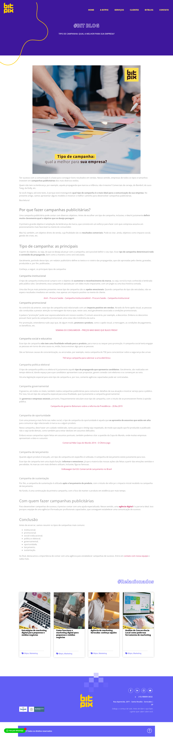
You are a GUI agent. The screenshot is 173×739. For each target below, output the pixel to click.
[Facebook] (130, 690)
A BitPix (104, 10)
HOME (91, 10)
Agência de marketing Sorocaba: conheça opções (104, 631)
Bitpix (26, 653)
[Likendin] (137, 690)
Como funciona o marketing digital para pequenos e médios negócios (67, 634)
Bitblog (149, 10)
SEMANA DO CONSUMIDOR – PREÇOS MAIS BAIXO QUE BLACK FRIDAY (86, 330)
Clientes (134, 10)
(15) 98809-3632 (143, 696)
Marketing (34, 653)
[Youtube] (150, 690)
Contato (164, 10)
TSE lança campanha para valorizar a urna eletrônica (86, 358)
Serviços (119, 10)
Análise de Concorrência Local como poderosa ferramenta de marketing (138, 632)
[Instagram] (143, 690)
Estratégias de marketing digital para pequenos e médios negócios (34, 632)
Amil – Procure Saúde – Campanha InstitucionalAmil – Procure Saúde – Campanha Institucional (86, 298)
